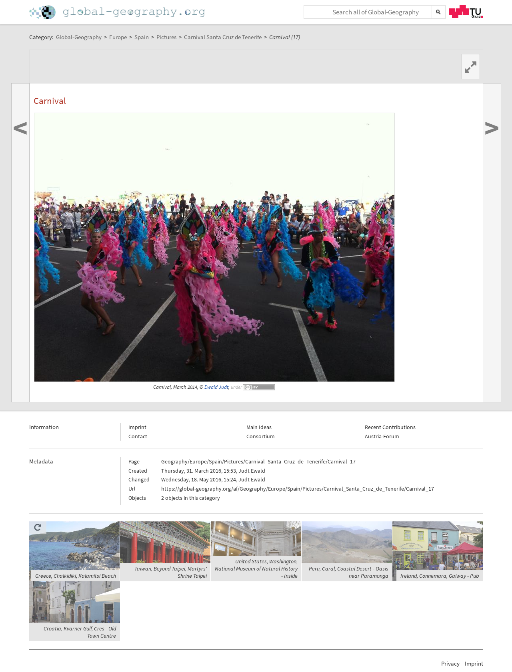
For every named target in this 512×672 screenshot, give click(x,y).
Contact (137, 436)
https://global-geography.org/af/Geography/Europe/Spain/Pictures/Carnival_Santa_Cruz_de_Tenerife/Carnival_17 (297, 488)
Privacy (450, 663)
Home (118, 12)
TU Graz (466, 11)
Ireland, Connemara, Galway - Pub (439, 575)
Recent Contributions (390, 427)
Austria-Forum (382, 436)
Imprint (137, 427)
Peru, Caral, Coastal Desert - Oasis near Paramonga (348, 572)
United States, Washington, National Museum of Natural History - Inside (256, 568)
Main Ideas (259, 427)
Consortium (260, 436)
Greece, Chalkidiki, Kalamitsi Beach (75, 575)
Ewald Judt (216, 387)
